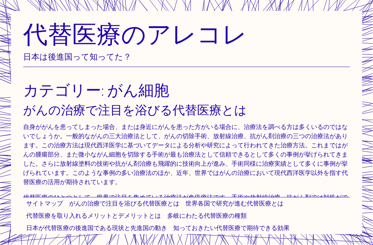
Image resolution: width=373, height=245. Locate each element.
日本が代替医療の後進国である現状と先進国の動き (96, 228)
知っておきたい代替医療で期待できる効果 (231, 228)
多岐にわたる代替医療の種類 (207, 215)
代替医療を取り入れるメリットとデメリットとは (93, 215)
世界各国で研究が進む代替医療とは (234, 203)
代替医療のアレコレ (135, 34)
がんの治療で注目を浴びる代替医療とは (124, 203)
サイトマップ (44, 203)
